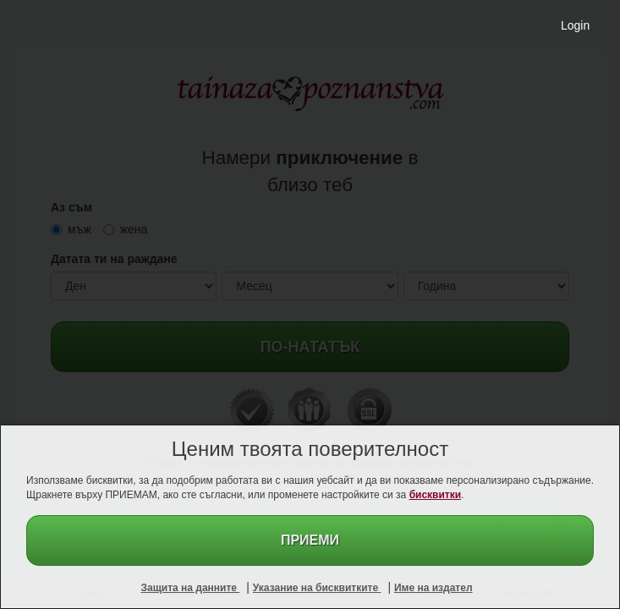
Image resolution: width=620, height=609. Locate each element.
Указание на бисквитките (317, 588)
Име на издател (433, 588)
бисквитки (435, 495)
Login (575, 25)
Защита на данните (189, 588)
